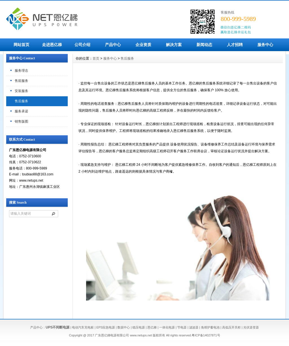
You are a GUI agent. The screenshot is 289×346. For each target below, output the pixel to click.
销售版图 (21, 121)
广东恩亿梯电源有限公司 (112, 335)
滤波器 (193, 327)
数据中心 (123, 327)
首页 (96, 58)
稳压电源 (138, 327)
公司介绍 (82, 44)
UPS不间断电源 (58, 327)
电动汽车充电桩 (83, 327)
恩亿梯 (152, 327)
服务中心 (265, 44)
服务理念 (21, 71)
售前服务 (21, 81)
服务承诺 (21, 111)
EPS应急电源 (105, 327)
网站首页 (21, 44)
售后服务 (21, 101)
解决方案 (174, 44)
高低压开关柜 (231, 327)
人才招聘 (235, 44)
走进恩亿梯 (52, 44)
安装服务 (21, 91)
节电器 (182, 327)
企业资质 (143, 44)
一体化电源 (167, 327)
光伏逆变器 (251, 327)
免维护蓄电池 (210, 327)
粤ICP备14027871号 (206, 335)
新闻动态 (204, 44)
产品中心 (113, 44)
